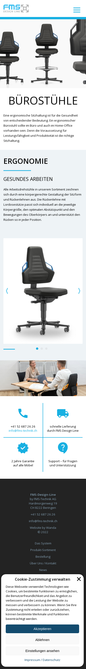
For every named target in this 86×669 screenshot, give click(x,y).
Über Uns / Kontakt (43, 563)
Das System (43, 543)
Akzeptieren (42, 629)
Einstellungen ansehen (42, 651)
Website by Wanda (43, 528)
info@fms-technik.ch (23, 430)
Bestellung (43, 556)
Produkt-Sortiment (43, 550)
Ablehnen (42, 640)
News (43, 570)
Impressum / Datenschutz (42, 660)
